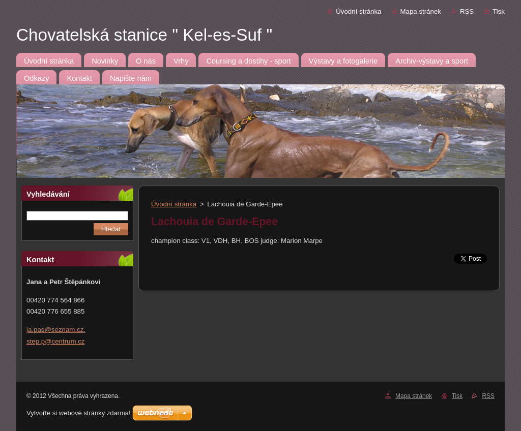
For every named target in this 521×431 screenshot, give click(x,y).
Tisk (499, 11)
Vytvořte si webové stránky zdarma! (78, 413)
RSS (467, 11)
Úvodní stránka (358, 11)
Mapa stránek (420, 11)
